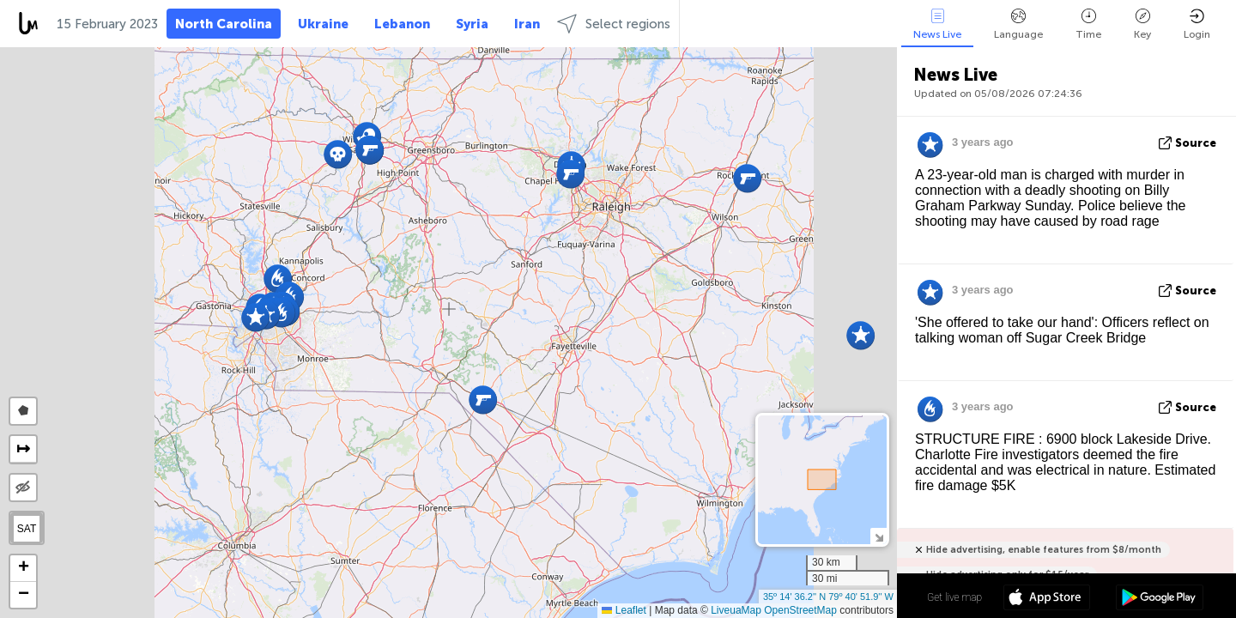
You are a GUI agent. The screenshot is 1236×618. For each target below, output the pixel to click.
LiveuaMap (736, 610)
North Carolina (223, 24)
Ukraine (323, 24)
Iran (527, 24)
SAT (26, 529)
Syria (472, 24)
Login (1197, 24)
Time (1088, 24)
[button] (860, 335)
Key (1142, 24)
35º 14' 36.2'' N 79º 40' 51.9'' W (828, 596)
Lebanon (402, 24)
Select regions (613, 23)
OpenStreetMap (800, 610)
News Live (937, 24)
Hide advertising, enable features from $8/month (1043, 549)
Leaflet (623, 610)
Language (1018, 24)
